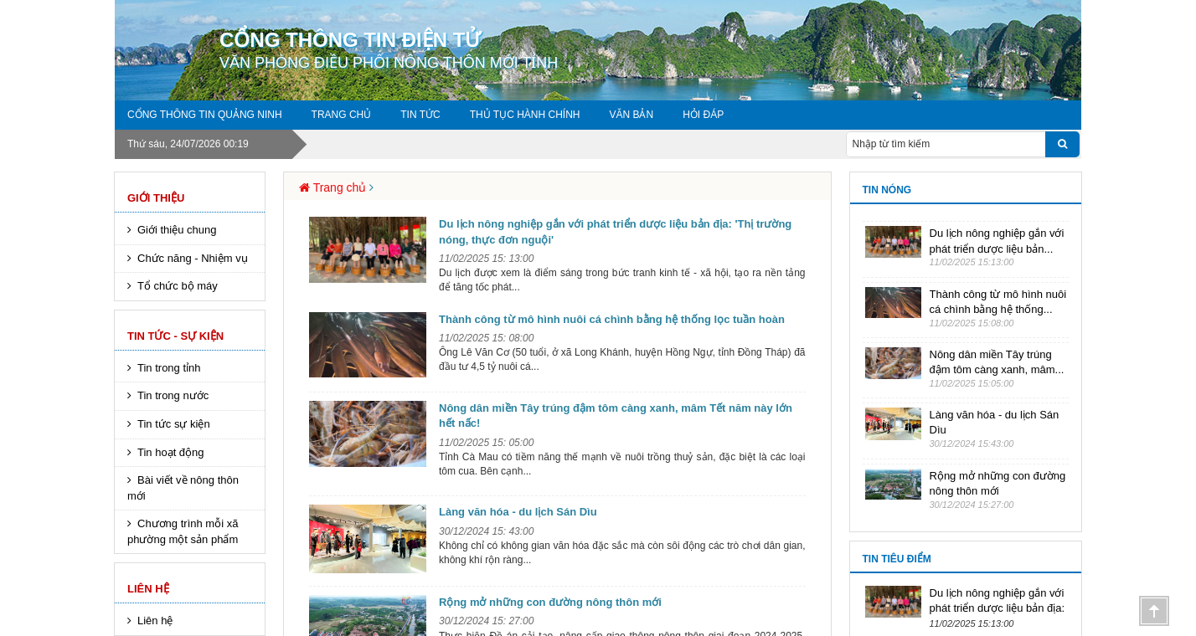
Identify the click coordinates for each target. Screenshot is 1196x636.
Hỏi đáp (703, 115)
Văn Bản (631, 115)
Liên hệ (148, 588)
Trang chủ (342, 115)
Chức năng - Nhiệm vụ (192, 258)
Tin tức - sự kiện (175, 336)
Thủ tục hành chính (525, 115)
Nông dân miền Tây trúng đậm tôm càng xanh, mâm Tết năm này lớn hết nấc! (615, 416)
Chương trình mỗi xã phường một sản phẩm (182, 531)
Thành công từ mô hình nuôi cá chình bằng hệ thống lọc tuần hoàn (612, 319)
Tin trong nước (173, 395)
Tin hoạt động (170, 452)
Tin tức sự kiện (173, 424)
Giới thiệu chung (177, 229)
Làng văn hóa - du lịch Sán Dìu (518, 511)
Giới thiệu (155, 198)
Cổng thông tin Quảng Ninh (204, 115)
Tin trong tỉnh (169, 368)
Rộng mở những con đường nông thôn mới (550, 602)
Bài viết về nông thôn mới (183, 488)
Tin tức (420, 115)
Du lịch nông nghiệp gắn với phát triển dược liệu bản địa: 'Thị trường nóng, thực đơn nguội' (615, 232)
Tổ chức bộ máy (177, 286)
